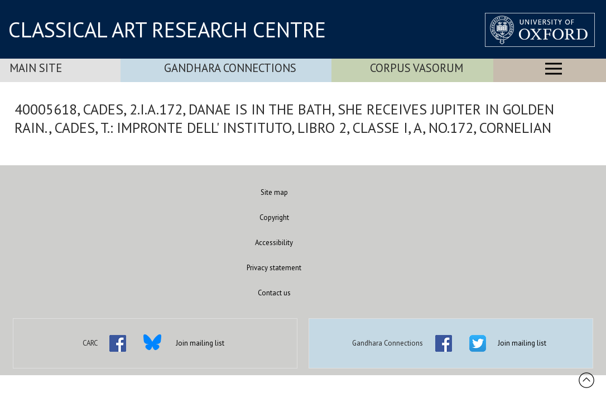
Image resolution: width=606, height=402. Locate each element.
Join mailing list (200, 343)
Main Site (35, 67)
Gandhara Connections (230, 67)
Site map (274, 192)
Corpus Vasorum (416, 67)
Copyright (274, 217)
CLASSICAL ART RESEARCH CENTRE (167, 30)
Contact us (274, 293)
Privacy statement (274, 267)
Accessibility (274, 242)
